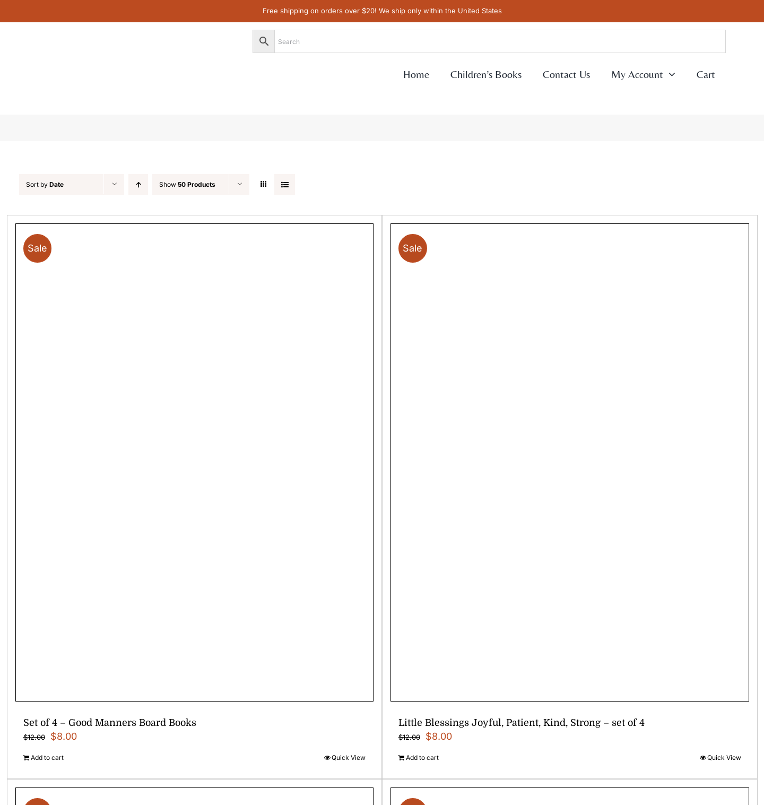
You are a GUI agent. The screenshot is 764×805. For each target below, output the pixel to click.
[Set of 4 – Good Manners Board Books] (194, 462)
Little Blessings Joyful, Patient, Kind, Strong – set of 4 (521, 722)
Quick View (349, 757)
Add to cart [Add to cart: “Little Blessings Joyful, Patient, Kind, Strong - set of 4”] (422, 757)
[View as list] (284, 184)
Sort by (45, 184)
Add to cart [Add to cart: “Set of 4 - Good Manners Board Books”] (47, 757)
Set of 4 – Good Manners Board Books (109, 722)
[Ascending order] (138, 184)
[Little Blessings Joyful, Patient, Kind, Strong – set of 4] (569, 462)
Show (187, 184)
